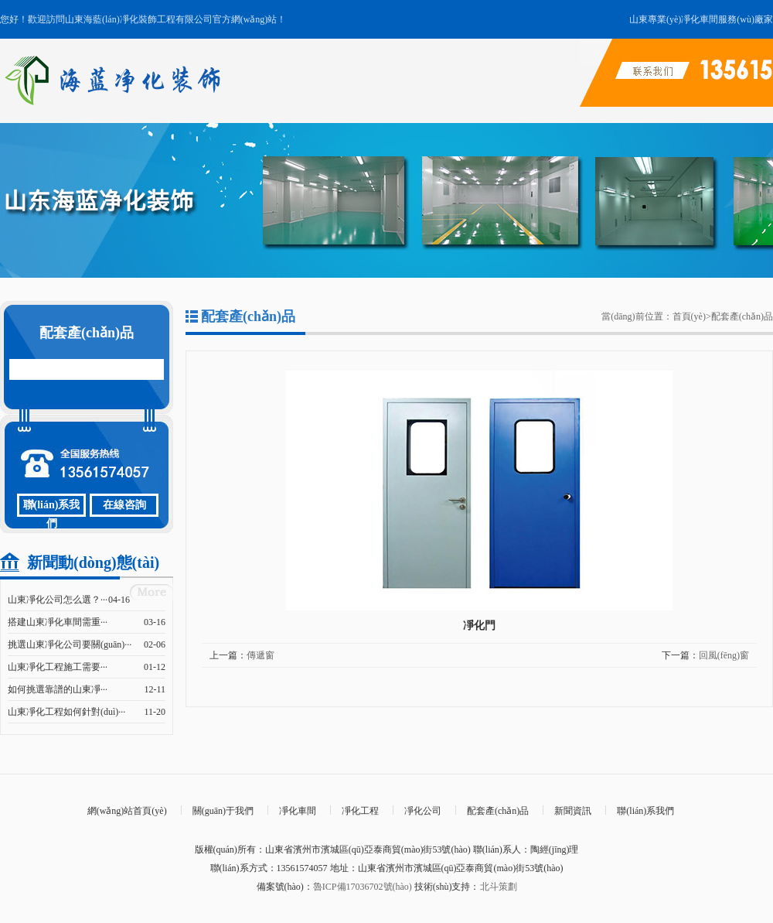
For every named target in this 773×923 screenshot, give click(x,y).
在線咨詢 (124, 505)
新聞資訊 (572, 810)
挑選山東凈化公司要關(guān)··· (69, 644)
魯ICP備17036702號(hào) (362, 886)
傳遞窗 (260, 655)
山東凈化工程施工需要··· (57, 666)
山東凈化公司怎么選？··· (57, 599)
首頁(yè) (689, 316)
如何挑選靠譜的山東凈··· (57, 689)
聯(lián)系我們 (51, 508)
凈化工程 (360, 810)
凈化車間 (297, 810)
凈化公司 (422, 810)
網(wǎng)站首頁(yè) (127, 810)
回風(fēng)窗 (724, 655)
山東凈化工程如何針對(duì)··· (66, 711)
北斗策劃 (498, 886)
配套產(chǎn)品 (742, 316)
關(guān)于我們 (223, 810)
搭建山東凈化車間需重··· (57, 622)
